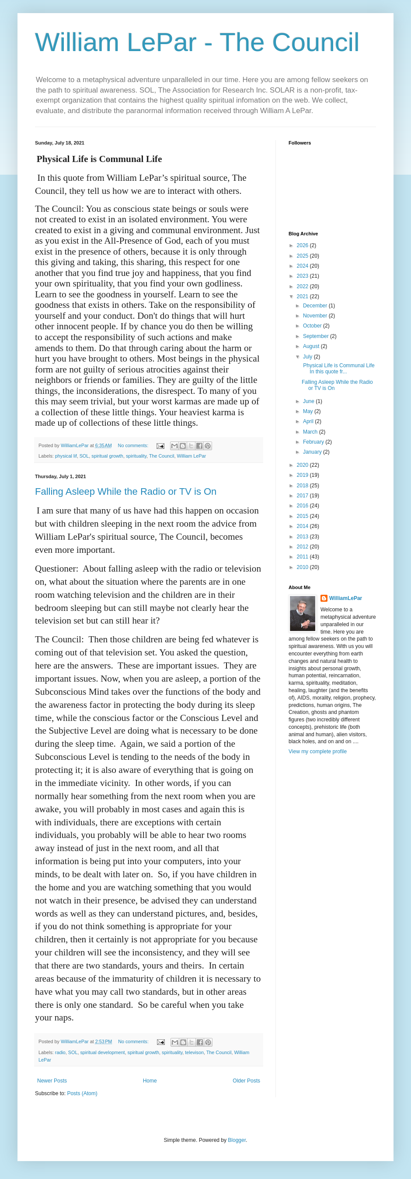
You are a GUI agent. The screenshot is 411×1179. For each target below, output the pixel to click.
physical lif (66, 455)
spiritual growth (107, 455)
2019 (303, 475)
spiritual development (102, 1052)
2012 (303, 547)
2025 (303, 256)
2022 (303, 286)
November (316, 316)
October (313, 326)
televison (194, 1052)
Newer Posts (52, 1081)
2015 (303, 516)
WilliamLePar (345, 598)
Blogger (237, 1140)
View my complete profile (318, 751)
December (316, 306)
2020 (303, 465)
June (309, 401)
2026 (303, 245)
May (308, 411)
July (308, 357)
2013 (303, 537)
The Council (161, 455)
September (316, 336)
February (314, 442)
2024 (303, 266)
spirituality (136, 455)
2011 (303, 557)
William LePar (191, 455)
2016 (303, 506)
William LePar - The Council (197, 42)
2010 (303, 567)
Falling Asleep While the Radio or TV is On (125, 491)
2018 (303, 486)
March (311, 432)
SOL (84, 455)
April (309, 421)
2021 (303, 296)
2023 (303, 276)
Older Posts (246, 1081)
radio (60, 1052)
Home (150, 1081)
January (313, 452)
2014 (303, 526)
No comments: (134, 445)
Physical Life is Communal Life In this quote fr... (338, 368)
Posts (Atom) (82, 1093)
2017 (303, 496)
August (312, 346)
